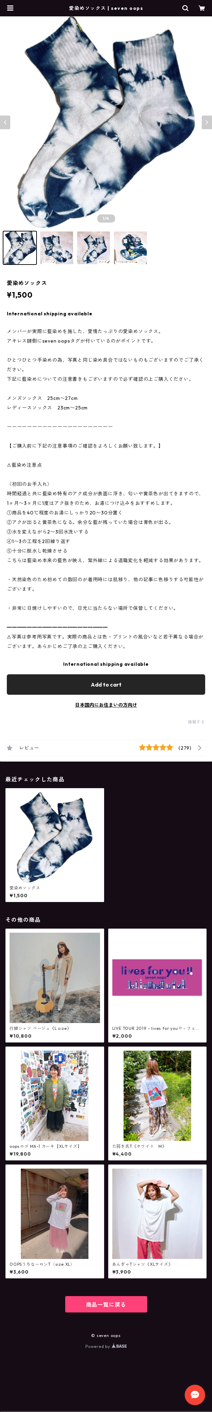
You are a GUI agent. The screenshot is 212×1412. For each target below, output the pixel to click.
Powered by (106, 1346)
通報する (196, 721)
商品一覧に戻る (106, 1304)
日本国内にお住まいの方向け (106, 705)
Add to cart (106, 684)
